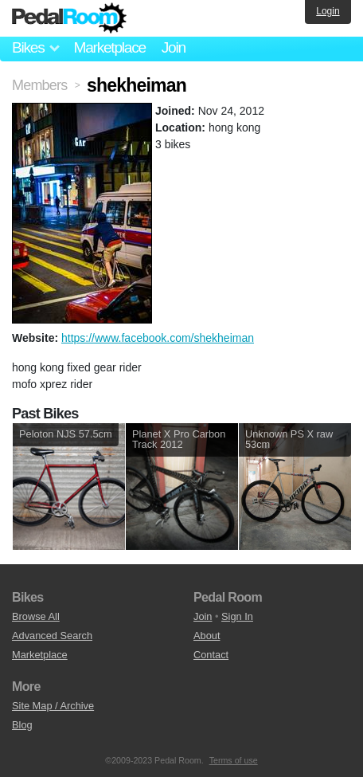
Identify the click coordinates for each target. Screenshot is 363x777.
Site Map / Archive (53, 706)
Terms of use (233, 760)
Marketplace (109, 47)
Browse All (36, 616)
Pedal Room (69, 18)
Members (39, 85)
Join (173, 47)
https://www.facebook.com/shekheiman (157, 338)
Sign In (237, 616)
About (206, 636)
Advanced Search (52, 636)
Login (327, 11)
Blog (22, 725)
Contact (210, 655)
